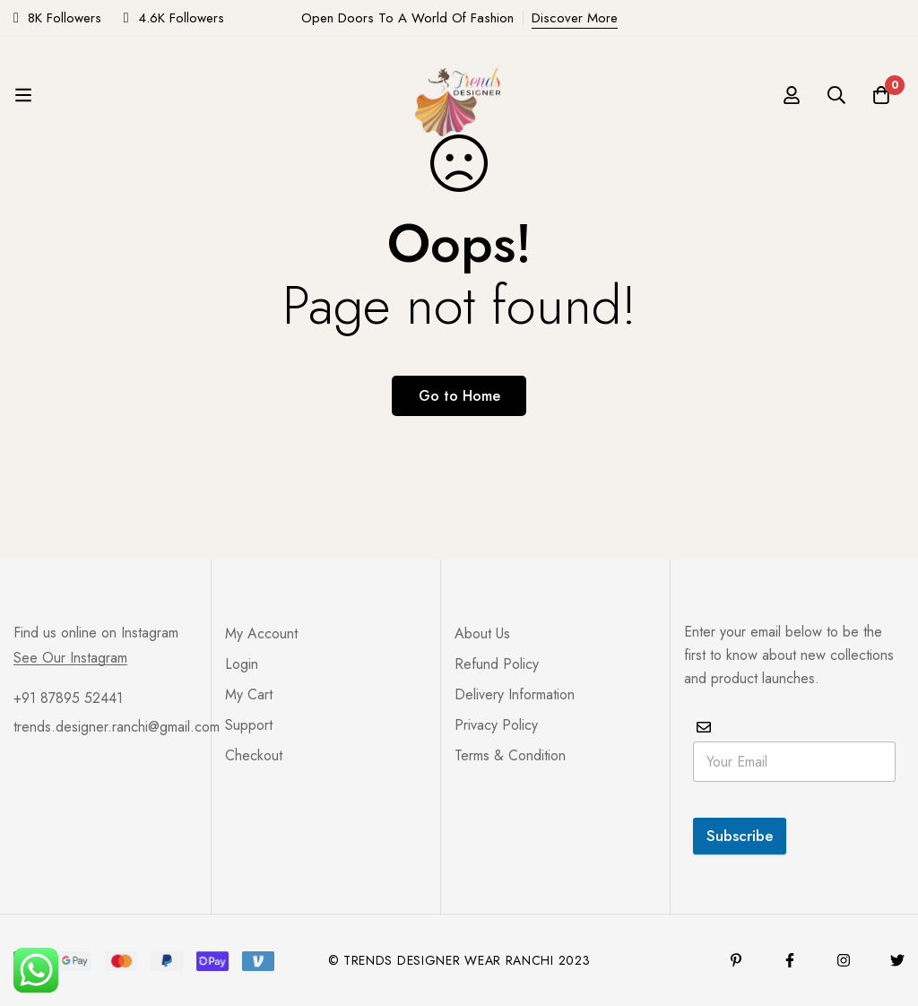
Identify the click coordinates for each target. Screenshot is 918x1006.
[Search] (836, 95)
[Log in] (791, 95)
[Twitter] (897, 960)
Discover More (575, 18)
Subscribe (739, 835)
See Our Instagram (70, 658)
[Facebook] (790, 960)
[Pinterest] (736, 960)
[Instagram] (843, 960)
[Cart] (881, 95)
